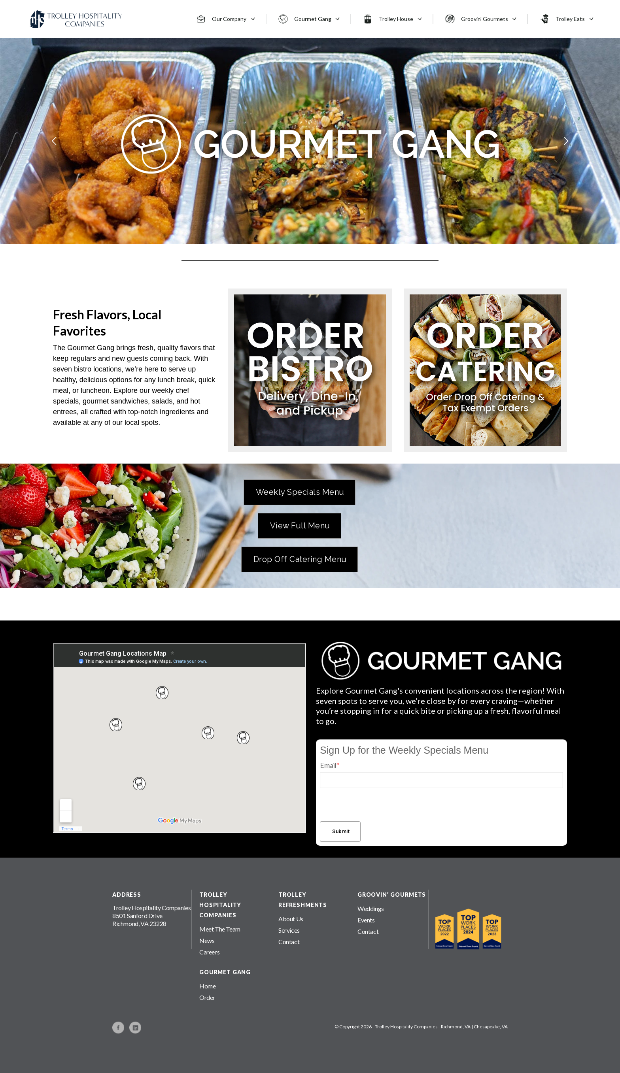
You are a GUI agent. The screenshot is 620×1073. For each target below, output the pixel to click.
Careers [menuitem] (209, 952)
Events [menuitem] (366, 920)
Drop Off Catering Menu (300, 559)
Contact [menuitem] (288, 941)
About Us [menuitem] (290, 918)
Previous (72, 141)
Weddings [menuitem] (370, 908)
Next (548, 141)
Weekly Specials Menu (300, 492)
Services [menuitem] (289, 930)
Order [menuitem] (207, 997)
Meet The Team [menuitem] (219, 929)
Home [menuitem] (207, 986)
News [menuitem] (206, 940)
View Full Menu (300, 525)
